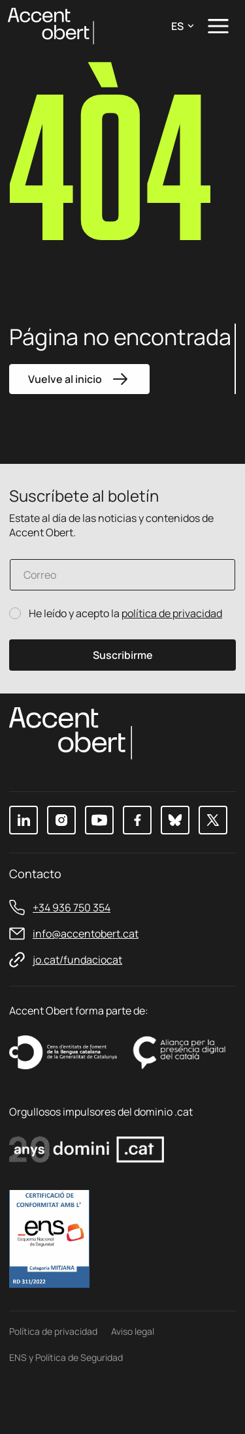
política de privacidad (172, 613)
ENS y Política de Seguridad (66, 1357)
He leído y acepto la (125, 613)
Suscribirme (123, 655)
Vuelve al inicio (79, 379)
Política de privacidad (53, 1331)
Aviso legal (132, 1331)
